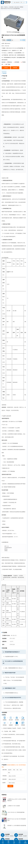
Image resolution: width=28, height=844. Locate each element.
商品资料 (9, 767)
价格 (17, 767)
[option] (14, 23)
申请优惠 (15, 67)
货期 (14, 767)
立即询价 (6, 67)
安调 (21, 767)
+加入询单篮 (22, 40)
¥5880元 (8, 40)
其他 (9, 770)
